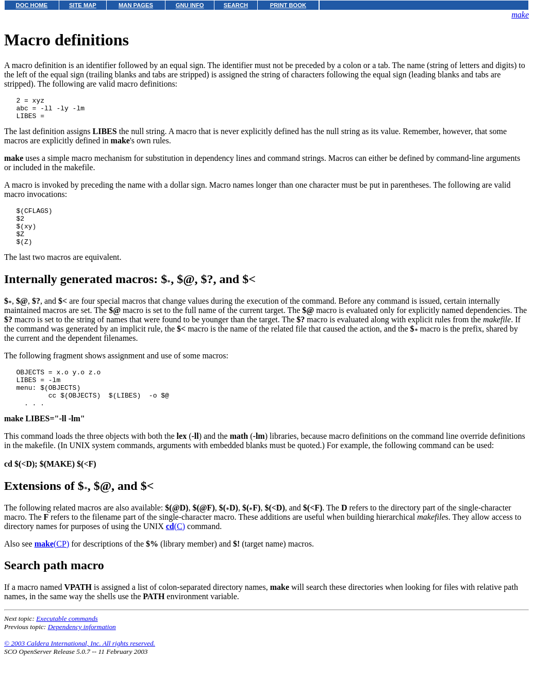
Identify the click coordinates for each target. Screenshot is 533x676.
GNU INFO (190, 5)
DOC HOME (32, 5)
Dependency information (82, 647)
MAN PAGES (136, 5)
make (520, 14)
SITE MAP (82, 5)
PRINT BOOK (288, 5)
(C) (175, 546)
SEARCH (236, 5)
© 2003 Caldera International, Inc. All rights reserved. (79, 663)
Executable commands (67, 638)
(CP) (52, 563)
